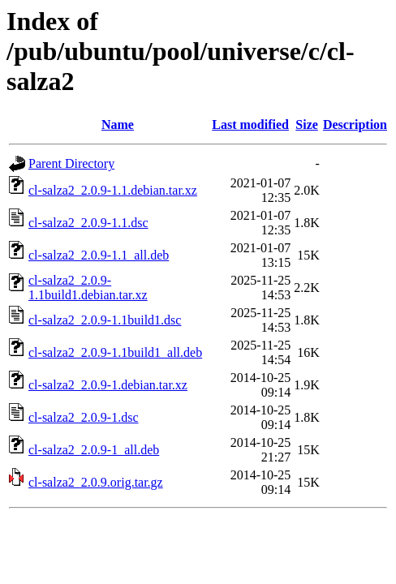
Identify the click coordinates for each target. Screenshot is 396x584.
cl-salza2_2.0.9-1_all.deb (93, 450)
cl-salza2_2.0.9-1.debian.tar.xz (107, 385)
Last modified (250, 124)
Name (117, 124)
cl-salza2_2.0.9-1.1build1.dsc (104, 320)
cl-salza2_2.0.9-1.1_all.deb (98, 255)
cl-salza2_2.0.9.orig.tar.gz (95, 482)
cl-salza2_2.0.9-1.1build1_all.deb (115, 352)
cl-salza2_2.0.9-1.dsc (83, 417)
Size (306, 124)
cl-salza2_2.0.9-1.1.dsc (88, 223)
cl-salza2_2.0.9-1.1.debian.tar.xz (112, 190)
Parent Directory (71, 163)
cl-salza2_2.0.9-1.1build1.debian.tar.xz (88, 287)
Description (355, 124)
